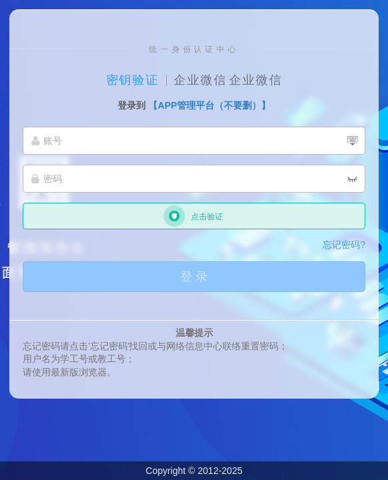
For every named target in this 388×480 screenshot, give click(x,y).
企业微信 (200, 80)
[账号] (194, 140)
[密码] (194, 178)
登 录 (194, 276)
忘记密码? (344, 244)
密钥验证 (132, 80)
